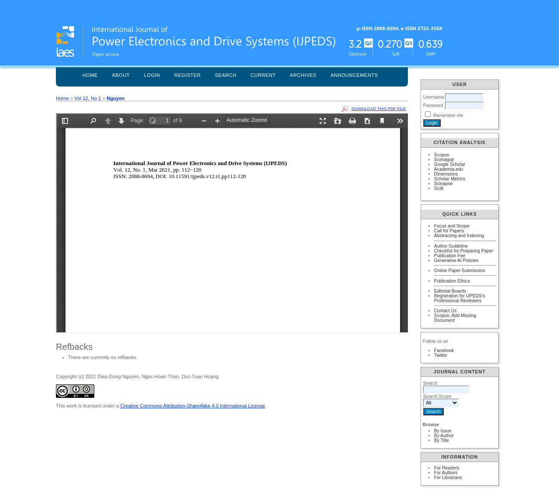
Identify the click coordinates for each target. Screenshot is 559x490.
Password (433, 105)
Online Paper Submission (459, 270)
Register (187, 75)
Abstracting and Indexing (459, 235)
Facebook (444, 350)
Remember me (448, 115)
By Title (441, 440)
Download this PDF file (379, 108)
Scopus (441, 154)
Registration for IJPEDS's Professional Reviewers (459, 298)
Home (90, 75)
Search (225, 75)
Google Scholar (450, 164)
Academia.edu (448, 169)
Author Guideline (451, 246)
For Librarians (448, 477)
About (121, 75)
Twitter (441, 355)
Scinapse (443, 183)
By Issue (443, 430)
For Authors (446, 472)
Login (152, 75)
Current (263, 75)
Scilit (439, 188)
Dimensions (446, 174)
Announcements (354, 75)
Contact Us (445, 310)
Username (433, 97)
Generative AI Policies (456, 260)
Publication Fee (450, 255)
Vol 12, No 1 (88, 98)
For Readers (446, 468)
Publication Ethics (452, 281)
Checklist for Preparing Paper (463, 250)
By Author (444, 435)
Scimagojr (444, 159)
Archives (303, 75)
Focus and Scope (451, 226)
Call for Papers (449, 230)
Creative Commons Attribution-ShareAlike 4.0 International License (192, 405)
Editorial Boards (450, 291)
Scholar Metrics (450, 178)
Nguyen (115, 98)
